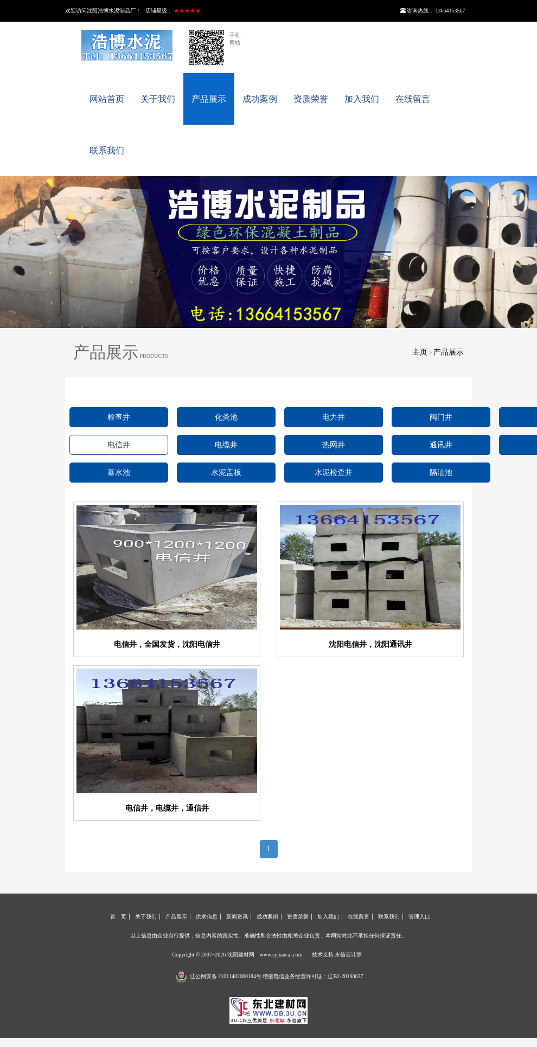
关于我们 (157, 99)
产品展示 (208, 99)
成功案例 (259, 99)
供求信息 (207, 917)
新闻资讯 (237, 917)
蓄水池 (118, 472)
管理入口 (419, 917)
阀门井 (441, 417)
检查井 (118, 417)
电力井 (333, 417)
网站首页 (107, 99)
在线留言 (412, 99)
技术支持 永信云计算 (337, 955)
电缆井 (226, 445)
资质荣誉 (310, 99)
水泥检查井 (334, 472)
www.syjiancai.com (281, 955)
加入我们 (361, 99)
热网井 (333, 445)
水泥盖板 (226, 472)
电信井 (118, 445)
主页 (419, 352)
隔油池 (441, 472)
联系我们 (107, 150)
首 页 (118, 917)
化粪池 (226, 417)
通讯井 (441, 445)
